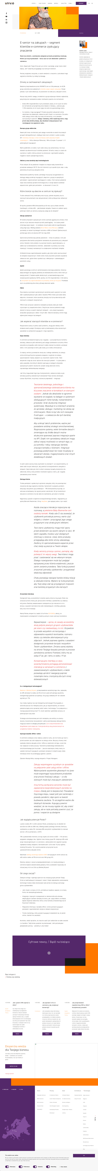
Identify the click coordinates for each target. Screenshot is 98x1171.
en (89, 3)
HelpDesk (44, 501)
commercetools (86, 1127)
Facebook (6, 13)
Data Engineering (65, 1106)
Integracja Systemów (78, 1095)
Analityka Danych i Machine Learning (67, 1111)
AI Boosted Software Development (66, 1096)
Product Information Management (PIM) (53, 1103)
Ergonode (85, 1131)
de (92, 3)
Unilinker (84, 1109)
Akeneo (84, 1124)
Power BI (84, 1116)
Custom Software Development (55, 1098)
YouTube (6, 16)
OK (84, 1155)
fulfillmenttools (86, 1134)
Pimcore (84, 1120)
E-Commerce (23, 33)
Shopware (85, 1106)
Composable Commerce (41, 1095)
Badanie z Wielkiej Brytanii (28, 690)
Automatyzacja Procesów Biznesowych (54, 1111)
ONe (84, 1149)
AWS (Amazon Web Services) (88, 1138)
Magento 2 (85, 1098)
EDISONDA (51, 613)
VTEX (84, 1102)
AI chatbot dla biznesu (66, 1098)
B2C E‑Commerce (40, 1102)
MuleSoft (84, 1113)
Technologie (87, 1091)
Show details (64, 1167)
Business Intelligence (66, 1102)
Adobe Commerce (86, 1095)
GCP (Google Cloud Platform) (88, 1145)
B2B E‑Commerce (40, 1098)
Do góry (95, 1118)
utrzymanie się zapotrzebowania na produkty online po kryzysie (41, 281)
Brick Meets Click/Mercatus (49, 228)
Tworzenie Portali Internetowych (40, 1107)
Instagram (6, 22)
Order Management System (55, 1106)
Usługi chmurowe (77, 1098)
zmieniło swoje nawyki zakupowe (51, 89)
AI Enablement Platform (54, 1095)
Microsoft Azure (86, 1142)
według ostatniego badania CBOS (37, 855)
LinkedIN (6, 19)
